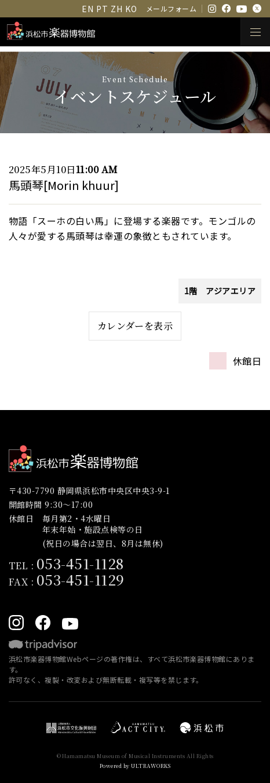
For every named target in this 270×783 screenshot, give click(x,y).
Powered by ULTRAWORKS (135, 766)
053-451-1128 (80, 563)
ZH (116, 8)
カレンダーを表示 (135, 325)
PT (102, 8)
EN (87, 8)
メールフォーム (171, 8)
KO (131, 8)
